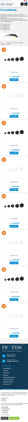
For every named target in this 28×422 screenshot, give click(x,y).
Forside (1, 7)
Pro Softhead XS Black (14, 291)
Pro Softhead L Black (14, 72)
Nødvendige (5, 407)
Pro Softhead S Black (14, 218)
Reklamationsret (8, 382)
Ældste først (21, 42)
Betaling (5, 375)
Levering (5, 370)
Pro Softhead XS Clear (14, 328)
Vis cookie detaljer (5, 414)
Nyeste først (3, 44)
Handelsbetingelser (9, 377)
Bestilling (6, 373)
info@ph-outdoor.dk (13, 361)
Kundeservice (7, 368)
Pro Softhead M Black (14, 145)
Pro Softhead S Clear (14, 255)
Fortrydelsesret (8, 379)
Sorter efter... (2, 42)
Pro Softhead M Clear (14, 182)
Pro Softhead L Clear (14, 108)
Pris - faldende (15, 42)
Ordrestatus (7, 384)
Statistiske (5, 412)
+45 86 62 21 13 (11, 356)
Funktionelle (5, 410)
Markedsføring (5, 409)
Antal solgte (8, 44)
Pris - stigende (8, 42)
